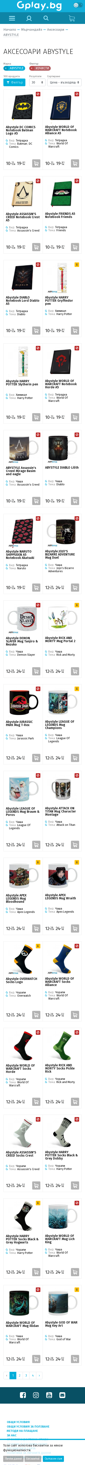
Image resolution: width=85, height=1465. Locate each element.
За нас (12, 1435)
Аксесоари (55, 30)
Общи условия (18, 1422)
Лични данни (13, 1458)
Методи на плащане (22, 1431)
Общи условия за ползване (28, 1426)
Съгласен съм (53, 1458)
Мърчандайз (31, 30)
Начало (9, 30)
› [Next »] (39, 1375)
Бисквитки (32, 1458)
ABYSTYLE (11, 35)
